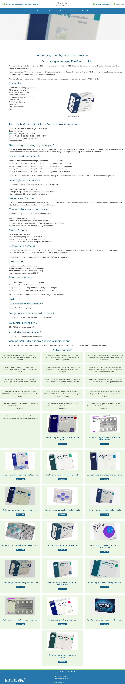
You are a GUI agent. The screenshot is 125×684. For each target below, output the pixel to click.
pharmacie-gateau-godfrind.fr (23, 133)
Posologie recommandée (19, 92)
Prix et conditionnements (18, 90)
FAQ (10, 109)
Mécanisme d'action (17, 95)
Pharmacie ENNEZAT (94, 406)
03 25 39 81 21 (93, 79)
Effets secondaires (16, 107)
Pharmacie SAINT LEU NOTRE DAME (100, 370)
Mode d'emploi (14, 99)
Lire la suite (62, 444)
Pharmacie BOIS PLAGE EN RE (54, 394)
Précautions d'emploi (17, 102)
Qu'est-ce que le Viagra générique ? (23, 87)
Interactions (13, 104)
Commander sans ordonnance (21, 97)
